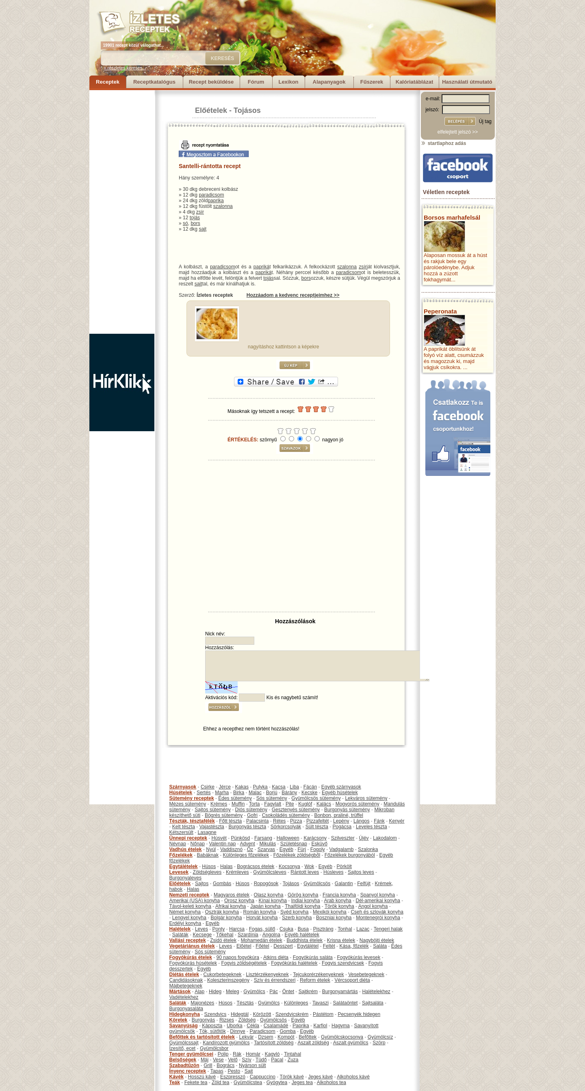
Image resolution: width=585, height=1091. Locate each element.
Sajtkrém (308, 991)
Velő (232, 1060)
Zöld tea (220, 1082)
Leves (201, 929)
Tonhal (345, 929)
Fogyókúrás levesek (358, 957)
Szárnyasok (183, 787)
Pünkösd (240, 838)
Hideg (215, 991)
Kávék (176, 1077)
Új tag (485, 121)
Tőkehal (225, 935)
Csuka (286, 929)
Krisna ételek (341, 940)
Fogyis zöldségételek (244, 963)
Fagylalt (272, 804)
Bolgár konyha (226, 917)
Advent (247, 844)
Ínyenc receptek (187, 1071)
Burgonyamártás (340, 991)
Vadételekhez (184, 997)
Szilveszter (343, 838)
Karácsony (315, 838)
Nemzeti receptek (189, 895)
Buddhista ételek (304, 940)
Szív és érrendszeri (275, 980)
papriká (261, 267)
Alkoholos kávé (353, 1077)
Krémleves (237, 872)
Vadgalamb (341, 849)
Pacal (277, 1060)
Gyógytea (276, 1082)
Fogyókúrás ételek (190, 957)
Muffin (238, 804)
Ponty (218, 929)
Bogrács (225, 1065)
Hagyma (341, 1025)
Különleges (296, 1003)
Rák (237, 1054)
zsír (200, 212)
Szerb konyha (297, 917)
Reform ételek (315, 980)
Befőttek (307, 1037)
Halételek (180, 929)
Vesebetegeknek (366, 974)
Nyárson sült (252, 1065)
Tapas (216, 1071)
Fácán (310, 787)
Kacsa (278, 787)
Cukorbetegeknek (223, 974)
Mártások (180, 991)
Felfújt (363, 883)
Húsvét (219, 838)
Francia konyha (339, 895)
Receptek (107, 82)
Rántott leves (304, 872)
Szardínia (248, 935)
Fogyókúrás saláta (313, 957)
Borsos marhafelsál (452, 217)
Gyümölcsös (316, 883)
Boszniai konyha (333, 917)
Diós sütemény (251, 809)
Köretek (178, 1020)
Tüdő (261, 1060)
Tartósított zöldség (273, 1043)
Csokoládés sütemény (286, 815)
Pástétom (323, 1014)
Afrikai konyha (230, 906)
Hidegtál (240, 1014)
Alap (199, 991)
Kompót (285, 1037)
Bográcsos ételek (255, 866)
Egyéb (286, 849)
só (185, 223)
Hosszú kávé (202, 1077)
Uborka (235, 1025)
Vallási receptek (187, 940)
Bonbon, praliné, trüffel (338, 815)
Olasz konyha (269, 895)
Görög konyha (303, 895)
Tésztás (245, 1003)
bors (195, 223)
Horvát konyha (261, 917)
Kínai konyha (273, 900)
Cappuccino (262, 1077)
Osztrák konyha (222, 912)
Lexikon (288, 82)
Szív (246, 1060)
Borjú (271, 792)
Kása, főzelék (353, 946)
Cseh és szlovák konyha (377, 912)
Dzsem (265, 1037)
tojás (195, 217)
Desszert (282, 946)
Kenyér (397, 821)
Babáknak (208, 855)
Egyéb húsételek (340, 792)
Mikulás (267, 844)
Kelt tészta (183, 827)
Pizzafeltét (317, 821)
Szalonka (368, 849)
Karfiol (320, 1025)
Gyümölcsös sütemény (315, 798)
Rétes (279, 821)
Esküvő (319, 844)
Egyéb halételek (302, 935)
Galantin (344, 883)
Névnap (177, 844)
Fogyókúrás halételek (294, 963)
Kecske (309, 792)
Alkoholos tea (331, 1082)
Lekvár (246, 1037)
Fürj (301, 849)
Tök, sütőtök (212, 1031)
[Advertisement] (121, 212)
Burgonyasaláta (186, 1008)
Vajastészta (211, 827)
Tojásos (247, 110)
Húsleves (333, 872)
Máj (204, 1060)
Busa (303, 929)
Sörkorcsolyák (286, 827)
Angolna (271, 935)
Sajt (249, 1071)
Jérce (225, 787)
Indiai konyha (305, 900)
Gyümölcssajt (184, 1043)
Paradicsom (262, 1031)
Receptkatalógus (154, 82)
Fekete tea (196, 1082)
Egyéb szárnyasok (341, 787)
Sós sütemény (271, 798)
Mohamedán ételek (261, 940)
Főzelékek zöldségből (296, 855)
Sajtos (201, 883)
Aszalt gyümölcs (350, 1043)
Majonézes (202, 1003)
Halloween (288, 838)
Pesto (234, 1071)
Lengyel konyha (189, 917)
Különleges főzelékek (246, 855)
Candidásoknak (186, 980)
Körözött (262, 1014)
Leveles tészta (371, 827)
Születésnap (293, 844)
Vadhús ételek (185, 849)
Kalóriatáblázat (414, 82)
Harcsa (237, 929)
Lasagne (207, 832)
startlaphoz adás (443, 143)
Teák (174, 1082)
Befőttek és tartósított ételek (202, 1037)
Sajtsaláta (373, 1003)
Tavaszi (320, 1003)
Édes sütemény (235, 798)
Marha (222, 792)
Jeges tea (302, 1082)
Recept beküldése (211, 82)
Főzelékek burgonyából (350, 855)
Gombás (222, 883)
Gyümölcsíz (380, 1037)
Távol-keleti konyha (190, 906)
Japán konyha (265, 906)
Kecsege (202, 935)
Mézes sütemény (187, 804)
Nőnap (198, 844)
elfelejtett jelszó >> (458, 132)
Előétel (243, 946)
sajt (202, 229)
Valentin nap (222, 844)
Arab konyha (337, 900)
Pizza (296, 821)
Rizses (226, 1020)
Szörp (379, 1043)
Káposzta (212, 1025)
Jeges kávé (320, 1077)
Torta (254, 804)
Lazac (362, 929)
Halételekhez (376, 991)
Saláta (380, 946)
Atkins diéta (275, 957)
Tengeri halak (388, 929)
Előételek (211, 110)
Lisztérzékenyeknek (267, 974)
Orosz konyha (239, 900)
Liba (294, 787)
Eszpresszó (232, 1077)
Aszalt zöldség (313, 1043)
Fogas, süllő (262, 929)
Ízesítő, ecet (182, 1048)
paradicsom (211, 195)
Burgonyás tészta (247, 827)
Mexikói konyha (330, 912)
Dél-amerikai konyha (377, 900)
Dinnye (237, 1031)
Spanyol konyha (377, 895)
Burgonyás (203, 1020)
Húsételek (181, 792)
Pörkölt (344, 866)
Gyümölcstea (248, 1082)
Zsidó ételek (223, 940)
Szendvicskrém (291, 1014)
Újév (363, 838)
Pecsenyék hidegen (359, 1014)
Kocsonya (289, 866)
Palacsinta (257, 821)
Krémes (218, 804)
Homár (253, 1054)
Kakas (242, 787)
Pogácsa (342, 827)
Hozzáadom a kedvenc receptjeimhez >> (293, 295)
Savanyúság (183, 1025)
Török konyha (339, 906)
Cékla (253, 1025)
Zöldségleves (207, 872)
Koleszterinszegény (228, 980)
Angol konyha (373, 906)
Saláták (180, 935)
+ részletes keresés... (125, 67)
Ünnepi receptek (188, 838)
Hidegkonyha (184, 1014)
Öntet (288, 991)
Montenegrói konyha (378, 917)
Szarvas (266, 849)
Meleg (232, 991)
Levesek (178, 872)
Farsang (263, 838)
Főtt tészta (230, 821)
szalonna (223, 206)
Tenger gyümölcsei (191, 1054)
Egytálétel (307, 946)
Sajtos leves (361, 872)
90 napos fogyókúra (238, 957)
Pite (290, 804)
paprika (215, 200)
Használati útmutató (467, 82)
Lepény (341, 821)
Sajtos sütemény (213, 809)
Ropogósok (266, 883)
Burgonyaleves (185, 878)
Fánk (379, 821)
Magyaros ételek (231, 895)
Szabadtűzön (184, 1065)
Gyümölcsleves (269, 872)
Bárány (289, 792)
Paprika (300, 1025)
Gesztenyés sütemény (296, 809)
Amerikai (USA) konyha (194, 900)
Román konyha (259, 912)
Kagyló (272, 1054)
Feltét (329, 946)
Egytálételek (183, 866)
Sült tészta (317, 827)
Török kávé (291, 1077)
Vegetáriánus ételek (192, 946)
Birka (238, 792)
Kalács (323, 804)
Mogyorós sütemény (357, 804)
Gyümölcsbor (214, 1048)
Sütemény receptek (191, 798)
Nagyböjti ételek (377, 940)
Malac (255, 792)
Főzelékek (181, 855)
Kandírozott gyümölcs (226, 1043)
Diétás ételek (184, 974)
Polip (223, 1054)
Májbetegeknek (185, 986)
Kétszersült (181, 832)
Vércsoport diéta (352, 980)
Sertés (204, 792)
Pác (273, 991)
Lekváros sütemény (366, 798)
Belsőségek (183, 1060)
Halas (226, 866)
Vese (218, 1060)
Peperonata (440, 311)
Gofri (252, 815)
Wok (309, 866)
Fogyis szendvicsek (343, 963)
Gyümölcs (254, 991)
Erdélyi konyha (185, 923)
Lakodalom (385, 838)
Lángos (361, 821)
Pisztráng (323, 929)
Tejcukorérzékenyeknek (318, 974)
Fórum (256, 82)
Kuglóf (305, 804)
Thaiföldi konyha (302, 906)
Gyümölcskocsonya (342, 1037)
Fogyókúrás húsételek (193, 963)
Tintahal (292, 1054)
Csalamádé (276, 1025)
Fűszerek (371, 82)
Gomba (287, 1031)
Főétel (262, 946)
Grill (208, 1065)
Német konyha (185, 912)
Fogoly (317, 849)
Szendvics (215, 1014)
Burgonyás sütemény (347, 809)
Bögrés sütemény (224, 815)
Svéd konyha (294, 912)
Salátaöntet (345, 1003)
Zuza (293, 1060)
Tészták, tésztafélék (192, 821)
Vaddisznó (231, 849)
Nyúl (211, 849)
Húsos (209, 866)
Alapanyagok (329, 82)
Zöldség (247, 1020)
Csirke (207, 787)
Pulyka (260, 787)
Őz (250, 849)
